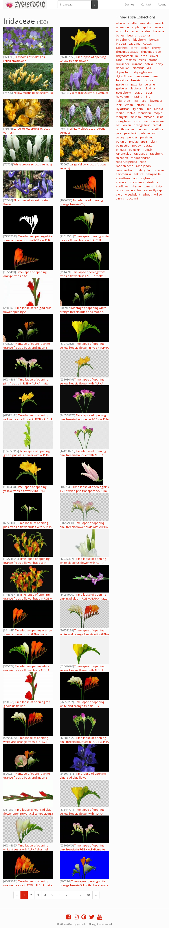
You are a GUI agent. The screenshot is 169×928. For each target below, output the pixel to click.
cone (119, 60)
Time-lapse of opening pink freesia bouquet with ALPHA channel (83, 455)
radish (147, 150)
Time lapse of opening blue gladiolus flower (83, 775)
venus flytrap (153, 190)
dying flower (124, 76)
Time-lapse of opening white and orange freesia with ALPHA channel (84, 634)
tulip (159, 186)
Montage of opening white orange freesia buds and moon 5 (26, 346)
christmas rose (151, 52)
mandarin (144, 113)
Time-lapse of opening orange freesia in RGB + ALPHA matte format (28, 885)
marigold (122, 117)
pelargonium (148, 133)
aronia (158, 27)
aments (159, 23)
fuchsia (148, 80)
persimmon (147, 137)
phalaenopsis (138, 141)
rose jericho (124, 170)
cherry (156, 48)
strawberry (136, 182)
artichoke (122, 31)
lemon (129, 105)
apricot (147, 27)
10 (88, 895)
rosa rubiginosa (126, 162)
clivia (144, 56)
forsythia (122, 80)
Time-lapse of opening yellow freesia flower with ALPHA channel (82, 383)
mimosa (149, 117)
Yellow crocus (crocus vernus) (33, 93)
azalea (146, 31)
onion (127, 125)
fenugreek (142, 76)
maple (158, 113)
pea (118, 133)
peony (120, 137)
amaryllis (146, 23)
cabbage (134, 43)
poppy (136, 145)
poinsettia (122, 145)
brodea (121, 43)
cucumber (122, 64)
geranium (151, 84)
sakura (138, 174)
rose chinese (124, 166)
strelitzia (152, 182)
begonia (144, 35)
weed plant (132, 194)
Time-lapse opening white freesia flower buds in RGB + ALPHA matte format (27, 240)
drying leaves (143, 72)
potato (148, 145)
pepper (132, 137)
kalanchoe (123, 101)
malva (131, 113)
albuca (120, 23)
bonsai (154, 40)
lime (148, 109)
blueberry (140, 40)
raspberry (156, 154)
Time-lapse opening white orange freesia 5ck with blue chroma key (84, 885)
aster (134, 31)
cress (142, 60)
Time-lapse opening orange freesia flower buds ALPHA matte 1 (27, 632)
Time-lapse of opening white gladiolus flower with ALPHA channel (83, 563)
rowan (159, 170)
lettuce (140, 105)
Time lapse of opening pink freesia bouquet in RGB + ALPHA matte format (84, 419)
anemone (122, 27)
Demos (129, 4)
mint (160, 117)
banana (158, 31)
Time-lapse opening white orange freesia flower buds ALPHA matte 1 (26, 670)
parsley (142, 129)
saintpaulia (123, 174)
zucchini (132, 198)
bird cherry (123, 40)
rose (143, 162)
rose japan (143, 166)
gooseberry (124, 92)
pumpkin (135, 150)
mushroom (141, 121)
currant (137, 64)
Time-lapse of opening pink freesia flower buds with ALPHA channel (27, 527)
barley (120, 35)
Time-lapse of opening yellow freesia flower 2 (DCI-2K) (24, 489)
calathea (122, 48)
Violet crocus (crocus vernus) (89, 93)
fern (155, 76)
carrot (134, 48)
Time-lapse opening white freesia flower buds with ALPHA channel (84, 240)
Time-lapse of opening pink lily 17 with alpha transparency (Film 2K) (84, 491)
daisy (159, 64)
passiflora (156, 129)
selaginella (153, 174)
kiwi (135, 101)
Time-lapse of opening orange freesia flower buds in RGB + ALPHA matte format (27, 598)
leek (119, 105)
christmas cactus (127, 52)
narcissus (157, 121)
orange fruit (142, 125)
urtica (119, 190)
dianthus (138, 68)
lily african (123, 109)
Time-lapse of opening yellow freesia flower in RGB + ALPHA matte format (84, 347)
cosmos (130, 60)
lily (149, 105)
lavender (156, 101)
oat (118, 125)
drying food (123, 72)
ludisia (158, 109)
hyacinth (137, 96)
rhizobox (122, 158)
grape (138, 92)
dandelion (123, 68)
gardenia (122, 84)
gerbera (121, 88)
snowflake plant (127, 178)
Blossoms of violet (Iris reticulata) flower (24, 59)
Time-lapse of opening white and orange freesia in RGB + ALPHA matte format (26, 742)
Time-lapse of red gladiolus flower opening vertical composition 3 (28, 812)
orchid (156, 125)
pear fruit (130, 133)
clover (154, 56)
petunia (121, 141)
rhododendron (141, 158)
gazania (136, 84)
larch (144, 101)
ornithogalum (125, 129)
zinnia (120, 198)
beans (131, 35)
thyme (136, 186)
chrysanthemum (127, 56)
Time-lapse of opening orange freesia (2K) (81, 202)
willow (158, 194)
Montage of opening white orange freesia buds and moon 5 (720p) (83, 312)
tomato (148, 186)
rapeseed (140, 154)
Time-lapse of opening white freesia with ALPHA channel (25, 847)
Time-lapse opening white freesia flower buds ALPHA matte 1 (83, 274)
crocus (153, 60)
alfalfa (132, 23)
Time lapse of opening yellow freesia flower (83, 59)
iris (148, 96)
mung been (123, 121)
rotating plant (143, 170)
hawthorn (122, 96)
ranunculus (123, 154)
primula (121, 150)
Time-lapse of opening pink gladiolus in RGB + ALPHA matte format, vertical (83, 598)
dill (149, 68)
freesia (136, 80)
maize (120, 113)
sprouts (121, 182)
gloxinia (150, 88)
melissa (135, 117)
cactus (147, 43)
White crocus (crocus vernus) (32, 164)
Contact (146, 4)
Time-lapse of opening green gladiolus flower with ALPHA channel (26, 455)
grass (149, 92)
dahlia (149, 64)
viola (119, 194)
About (162, 4)
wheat (147, 194)
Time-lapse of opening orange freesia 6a (24, 274)
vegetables (133, 190)
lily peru (137, 109)
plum (154, 141)
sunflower (123, 186)
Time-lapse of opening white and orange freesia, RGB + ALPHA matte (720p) (82, 706)
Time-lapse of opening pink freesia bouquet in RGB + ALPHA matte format (84, 742)
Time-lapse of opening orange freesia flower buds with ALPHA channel (26, 563)
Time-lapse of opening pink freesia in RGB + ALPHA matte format (26, 383)
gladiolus (136, 88)
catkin (145, 48)
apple (136, 27)
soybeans (147, 178)
